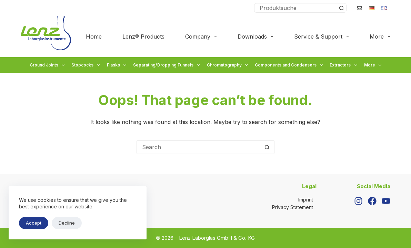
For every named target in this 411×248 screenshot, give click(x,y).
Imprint (305, 200)
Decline (67, 223)
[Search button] (341, 8)
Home (94, 36)
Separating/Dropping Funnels (167, 65)
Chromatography (228, 65)
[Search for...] (295, 8)
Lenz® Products (143, 36)
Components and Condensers (289, 65)
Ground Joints (48, 65)
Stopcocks (86, 65)
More (380, 36)
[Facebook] (372, 201)
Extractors (344, 65)
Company (202, 36)
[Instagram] (358, 201)
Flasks (117, 65)
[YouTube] (386, 201)
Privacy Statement (292, 207)
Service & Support (323, 36)
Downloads (257, 36)
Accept (33, 223)
